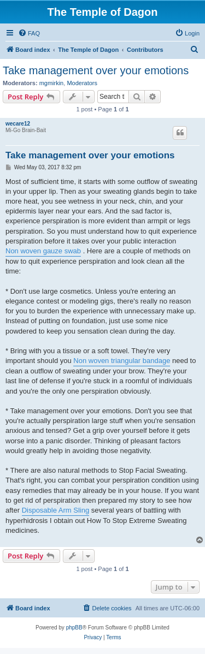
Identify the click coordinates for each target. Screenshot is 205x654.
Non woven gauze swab (43, 251)
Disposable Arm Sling (56, 510)
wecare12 (17, 124)
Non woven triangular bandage (121, 360)
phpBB (74, 628)
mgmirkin (51, 83)
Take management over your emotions (96, 70)
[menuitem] (29, 33)
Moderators (82, 83)
